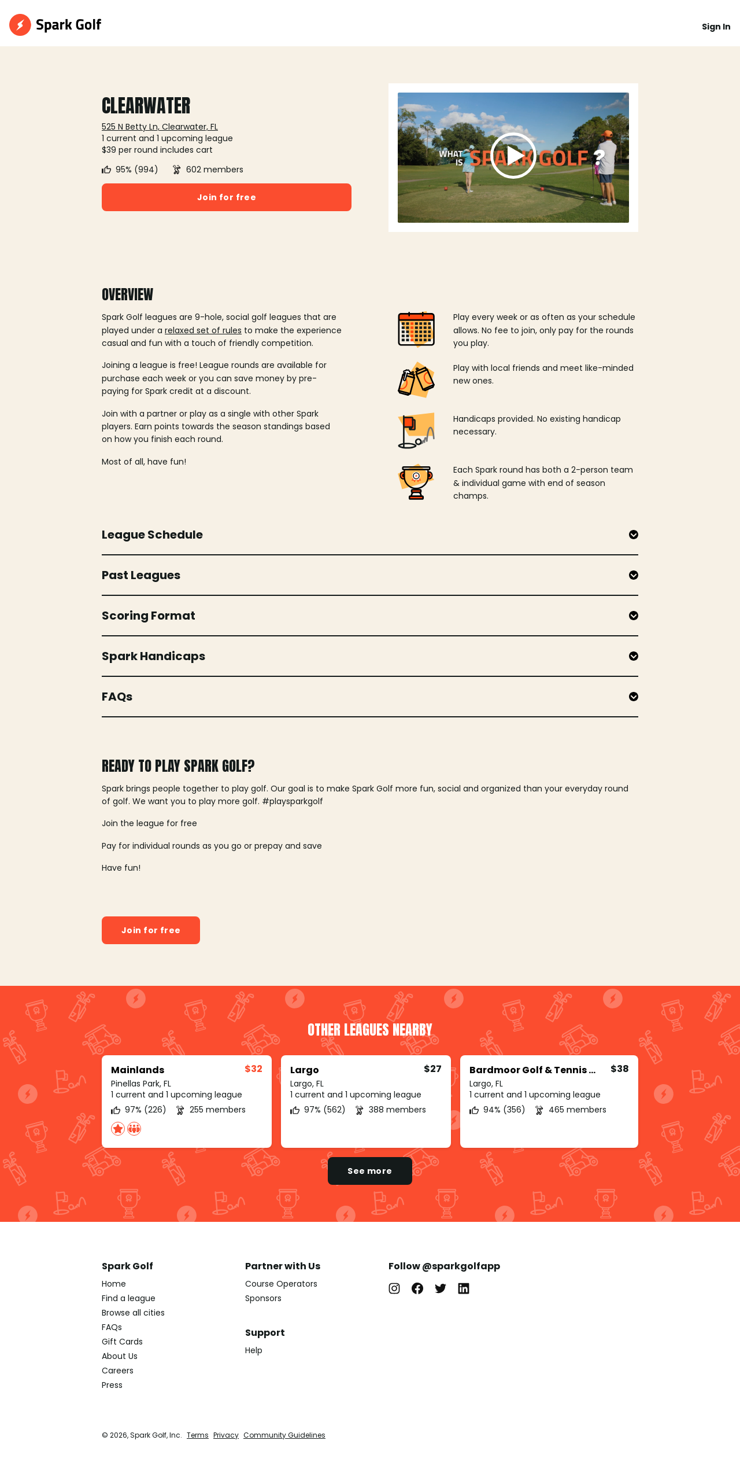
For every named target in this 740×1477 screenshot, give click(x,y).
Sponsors (263, 1298)
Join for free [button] (226, 197)
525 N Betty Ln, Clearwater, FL (160, 126)
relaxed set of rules (203, 330)
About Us (120, 1356)
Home (114, 1284)
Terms (198, 1435)
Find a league (129, 1298)
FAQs (112, 1327)
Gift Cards (122, 1341)
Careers (118, 1370)
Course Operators (281, 1284)
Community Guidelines (284, 1435)
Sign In (716, 26)
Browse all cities (133, 1312)
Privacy (226, 1435)
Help (253, 1350)
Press (112, 1385)
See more (369, 1171)
